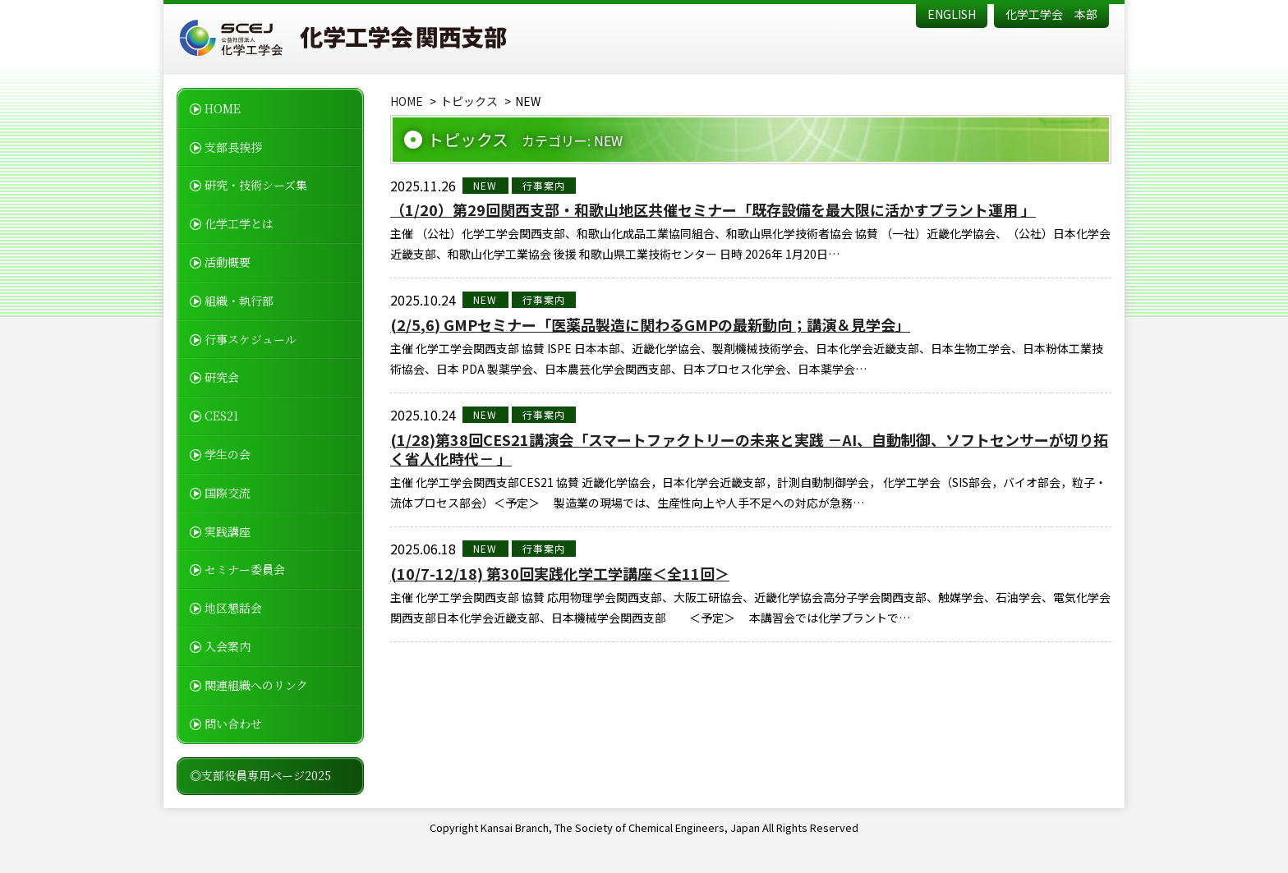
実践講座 (228, 531)
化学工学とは (239, 223)
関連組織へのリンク (256, 685)
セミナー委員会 (245, 569)
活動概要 (228, 262)
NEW (485, 185)
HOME (223, 108)
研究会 (222, 377)
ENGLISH (951, 14)
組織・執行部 (239, 300)
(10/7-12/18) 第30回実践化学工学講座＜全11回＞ (559, 573)
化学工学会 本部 (1051, 14)
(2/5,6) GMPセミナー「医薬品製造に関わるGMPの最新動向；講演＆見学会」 (650, 324)
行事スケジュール (251, 339)
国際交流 (228, 493)
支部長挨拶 (233, 147)
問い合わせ (233, 723)
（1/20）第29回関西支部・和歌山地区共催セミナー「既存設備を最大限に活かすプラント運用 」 (713, 209)
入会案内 (228, 646)
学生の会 (228, 454)
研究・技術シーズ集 (256, 185)
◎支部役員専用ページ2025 (260, 775)
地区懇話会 (233, 608)
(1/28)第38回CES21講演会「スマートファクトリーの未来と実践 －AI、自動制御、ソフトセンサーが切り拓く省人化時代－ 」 (749, 449)
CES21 (221, 415)
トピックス (469, 101)
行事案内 (544, 185)
